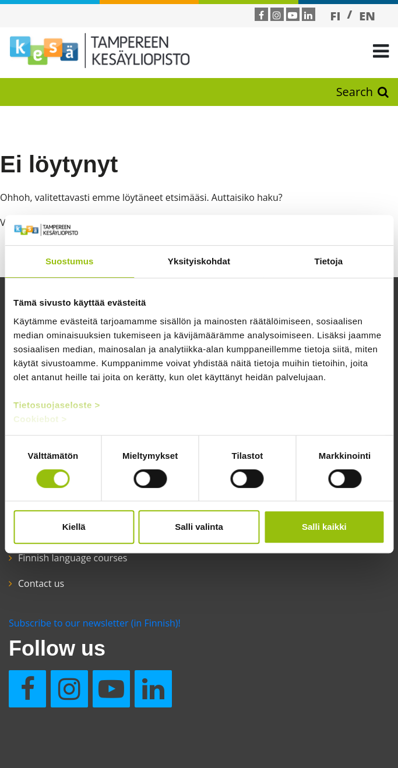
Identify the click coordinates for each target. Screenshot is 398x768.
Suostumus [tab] (69, 261)
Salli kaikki (324, 527)
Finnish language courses (72, 557)
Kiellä (74, 527)
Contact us (41, 583)
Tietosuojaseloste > (56, 405)
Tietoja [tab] (328, 261)
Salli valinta (199, 527)
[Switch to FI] (335, 15)
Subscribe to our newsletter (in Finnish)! (95, 623)
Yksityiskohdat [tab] (199, 261)
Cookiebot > (40, 419)
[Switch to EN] (367, 15)
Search (362, 92)
